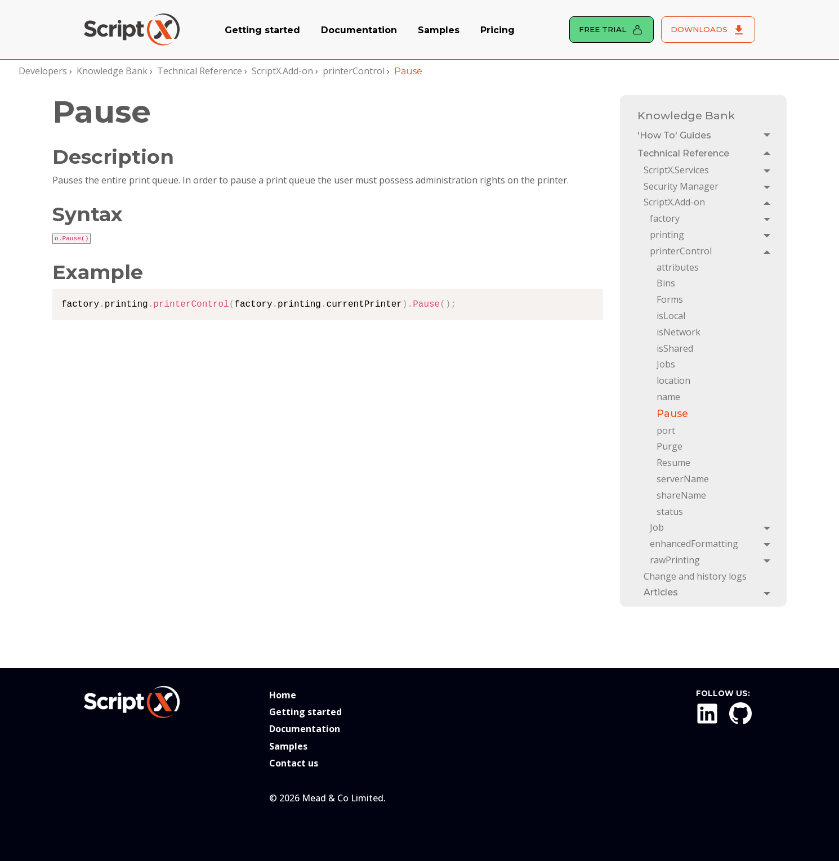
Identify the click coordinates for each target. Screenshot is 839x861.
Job (657, 527)
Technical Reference (199, 71)
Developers (43, 71)
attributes (678, 267)
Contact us (293, 763)
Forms (670, 299)
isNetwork (678, 332)
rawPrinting (675, 560)
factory (665, 218)
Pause (672, 413)
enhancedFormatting (694, 543)
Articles (661, 592)
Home (282, 695)
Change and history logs (695, 576)
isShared (675, 348)
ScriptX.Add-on (282, 71)
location (673, 380)
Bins (666, 283)
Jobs (666, 364)
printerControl (354, 71)
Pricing (497, 30)
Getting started (262, 30)
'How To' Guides (674, 135)
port (666, 430)
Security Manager (681, 186)
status (670, 511)
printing (667, 234)
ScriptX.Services (676, 170)
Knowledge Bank (112, 71)
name (668, 397)
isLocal (671, 316)
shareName (681, 495)
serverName (683, 479)
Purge (669, 446)
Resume (673, 462)
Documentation (359, 30)
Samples (438, 30)
